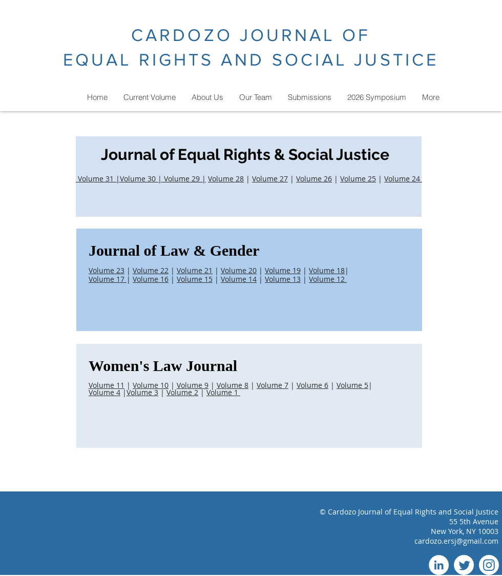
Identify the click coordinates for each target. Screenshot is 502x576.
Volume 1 (223, 392)
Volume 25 (358, 178)
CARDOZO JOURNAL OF (250, 35)
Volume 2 (182, 392)
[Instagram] (489, 565)
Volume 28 (226, 178)
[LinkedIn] (439, 565)
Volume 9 (192, 385)
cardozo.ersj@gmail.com (456, 541)
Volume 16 (151, 279)
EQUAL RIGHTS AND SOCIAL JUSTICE (250, 59)
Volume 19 (283, 270)
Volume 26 (314, 178)
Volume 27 (270, 178)
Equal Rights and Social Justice (445, 512)
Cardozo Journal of (360, 512)
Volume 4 (104, 392)
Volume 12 (328, 279)
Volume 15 (195, 279)
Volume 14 (239, 279)
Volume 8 (232, 385)
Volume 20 (239, 270)
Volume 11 (106, 385)
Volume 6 (312, 385)
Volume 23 (106, 270)
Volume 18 (327, 270)
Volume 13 (283, 279)
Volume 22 (151, 270)
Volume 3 (142, 392)
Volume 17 (108, 279)
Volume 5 (352, 385)
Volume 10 (151, 385)
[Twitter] (464, 565)
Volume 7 (272, 385)
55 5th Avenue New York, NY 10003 (464, 526)
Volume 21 (195, 270)
